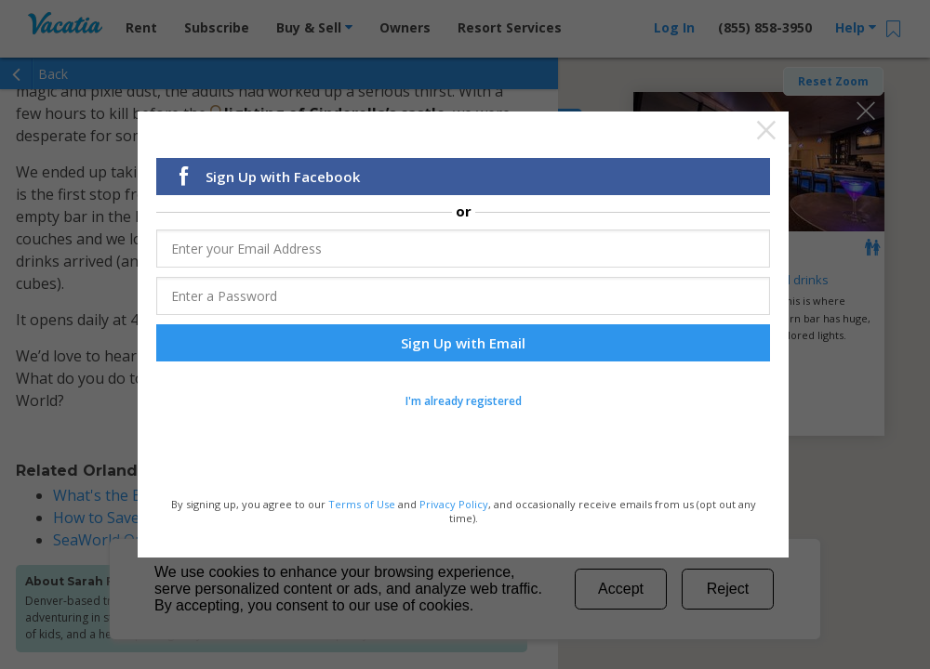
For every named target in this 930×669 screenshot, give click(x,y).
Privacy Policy (453, 503)
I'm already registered (463, 401)
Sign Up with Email (463, 343)
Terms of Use (361, 503)
